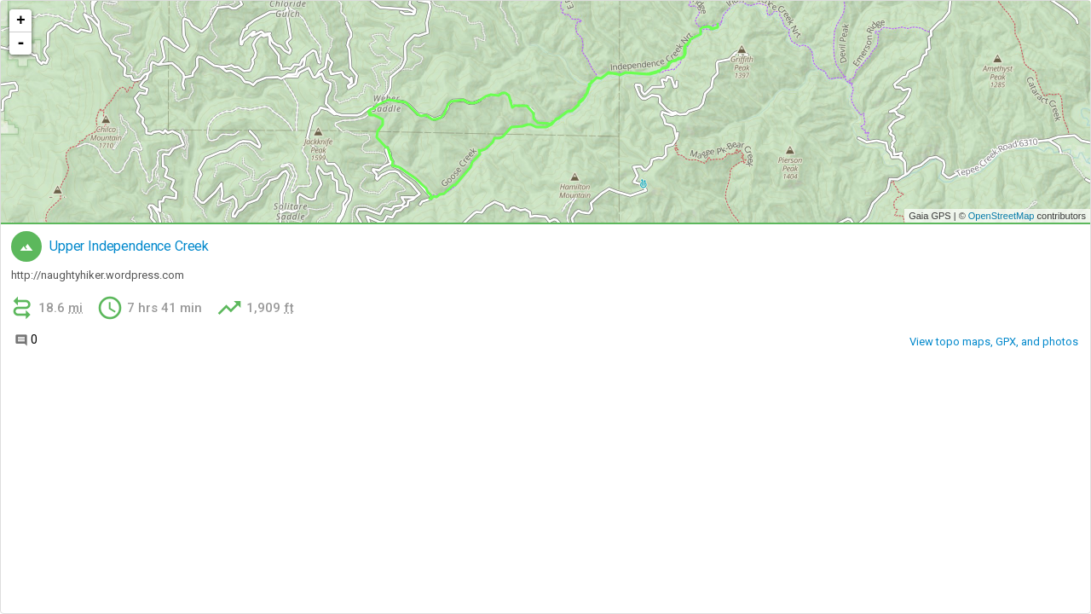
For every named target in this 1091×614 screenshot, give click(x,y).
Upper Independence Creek (129, 246)
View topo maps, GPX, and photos (993, 341)
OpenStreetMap (1001, 216)
